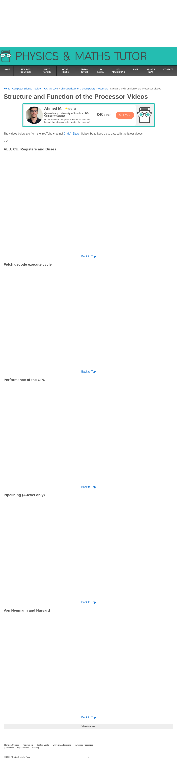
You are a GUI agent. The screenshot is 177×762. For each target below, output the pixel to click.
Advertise (10, 748)
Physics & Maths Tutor (20, 757)
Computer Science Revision (27, 88)
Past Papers (28, 745)
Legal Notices (23, 748)
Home (7, 88)
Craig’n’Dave (72, 133)
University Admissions (62, 745)
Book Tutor (125, 115)
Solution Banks (42, 745)
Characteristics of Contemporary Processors (84, 88)
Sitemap (35, 748)
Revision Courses (11, 745)
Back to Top (88, 256)
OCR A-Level (51, 88)
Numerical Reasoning (84, 745)
